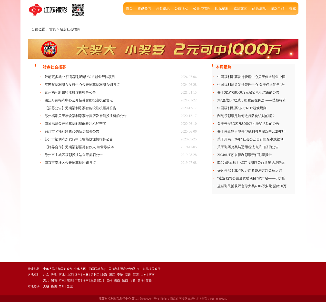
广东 (62, 280)
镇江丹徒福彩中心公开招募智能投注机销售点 (79, 100)
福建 (128, 274)
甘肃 (133, 280)
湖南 (54, 280)
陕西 (125, 280)
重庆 (93, 280)
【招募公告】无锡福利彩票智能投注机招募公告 (80, 108)
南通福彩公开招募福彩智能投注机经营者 (75, 124)
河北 (62, 274)
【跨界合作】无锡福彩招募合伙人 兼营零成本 (79, 147)
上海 (104, 274)
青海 (141, 280)
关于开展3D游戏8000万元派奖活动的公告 (248, 124)
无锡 (46, 286)
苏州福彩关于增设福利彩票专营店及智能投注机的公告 (86, 116)
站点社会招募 (70, 29)
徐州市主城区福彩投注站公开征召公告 (74, 155)
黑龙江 (94, 274)
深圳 (70, 280)
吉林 (86, 274)
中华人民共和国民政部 (89, 269)
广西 (77, 280)
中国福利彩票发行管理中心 (123, 269)
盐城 (70, 286)
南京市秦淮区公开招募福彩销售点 (70, 163)
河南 (152, 274)
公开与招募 (201, 8)
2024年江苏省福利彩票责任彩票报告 (244, 155)
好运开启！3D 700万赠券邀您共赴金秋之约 (249, 170)
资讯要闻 (144, 8)
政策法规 (259, 8)
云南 (117, 280)
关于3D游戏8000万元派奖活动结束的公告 (248, 92)
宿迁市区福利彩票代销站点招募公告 (72, 131)
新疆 (149, 280)
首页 (129, 8)
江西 (136, 274)
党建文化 (240, 8)
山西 (70, 274)
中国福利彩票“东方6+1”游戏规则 (242, 108)
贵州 (109, 280)
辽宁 (77, 274)
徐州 (54, 286)
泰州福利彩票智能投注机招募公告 (70, 92)
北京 (46, 274)
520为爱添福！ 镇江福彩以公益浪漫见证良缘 (251, 163)
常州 (62, 286)
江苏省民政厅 (151, 269)
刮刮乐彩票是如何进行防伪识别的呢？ (246, 116)
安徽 (120, 274)
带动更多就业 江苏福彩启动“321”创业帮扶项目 (80, 77)
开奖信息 (163, 8)
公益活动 (181, 8)
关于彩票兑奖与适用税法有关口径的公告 (248, 147)
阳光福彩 (222, 8)
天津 (54, 274)
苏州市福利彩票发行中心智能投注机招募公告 (79, 139)
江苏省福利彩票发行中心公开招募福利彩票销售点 (82, 85)
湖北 (46, 280)
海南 (86, 280)
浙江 (112, 274)
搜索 (292, 8)
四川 (101, 280)
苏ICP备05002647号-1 (145, 298)
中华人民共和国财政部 (57, 269)
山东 (144, 274)
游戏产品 (277, 8)
